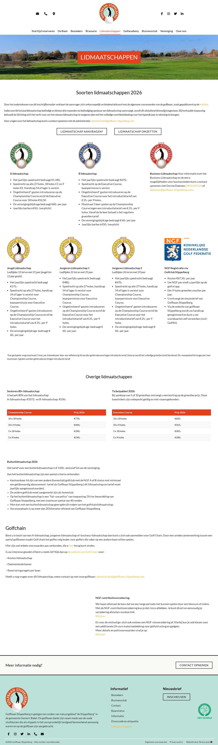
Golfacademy (131, 31)
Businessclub (149, 31)
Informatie (117, 715)
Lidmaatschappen (110, 31)
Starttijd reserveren (43, 31)
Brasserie (91, 31)
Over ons (181, 31)
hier (71, 545)
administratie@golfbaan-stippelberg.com (112, 120)
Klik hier (100, 616)
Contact (116, 705)
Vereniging (166, 31)
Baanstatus (118, 710)
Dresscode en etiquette (124, 721)
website (204, 104)
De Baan (63, 31)
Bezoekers (77, 31)
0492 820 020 (194, 185)
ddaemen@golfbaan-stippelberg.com (171, 189)
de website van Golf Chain (83, 551)
